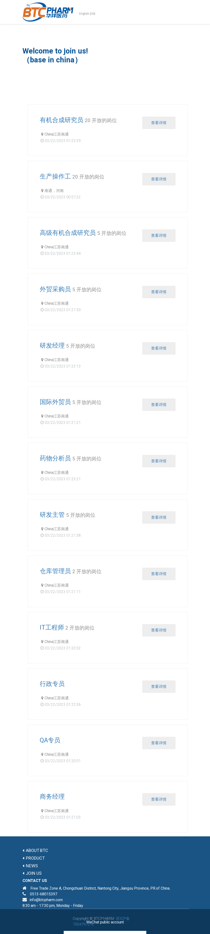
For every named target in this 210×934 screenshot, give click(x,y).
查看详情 (158, 123)
